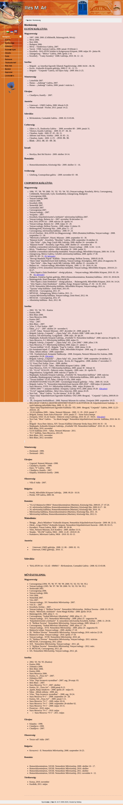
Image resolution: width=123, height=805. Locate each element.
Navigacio (6, 37)
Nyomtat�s (46, 802)
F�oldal (29, 20)
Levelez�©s (9, 76)
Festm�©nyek (10, 50)
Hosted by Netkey (75, 802)
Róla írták (8, 66)
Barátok (8, 69)
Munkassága (9, 43)
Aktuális (8, 53)
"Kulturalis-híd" (10, 63)
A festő (7, 40)
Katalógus (8, 46)
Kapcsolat (8, 72)
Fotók (7, 56)
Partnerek (8, 59)
